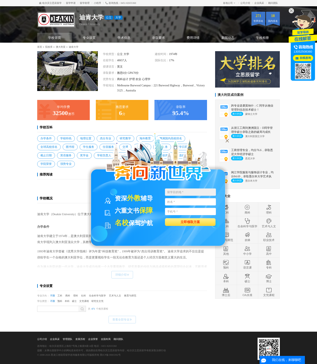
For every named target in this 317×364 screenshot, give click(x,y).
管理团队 (67, 339)
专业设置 (89, 37)
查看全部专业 (122, 319)
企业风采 (259, 3)
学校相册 (262, 37)
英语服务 (66, 155)
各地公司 (229, 3)
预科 (59, 301)
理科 (75, 295)
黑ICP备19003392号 (110, 354)
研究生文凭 (97, 301)
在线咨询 (305, 57)
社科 (83, 295)
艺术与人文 (115, 295)
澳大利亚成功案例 (230, 94)
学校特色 (66, 138)
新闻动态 (227, 37)
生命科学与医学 (97, 295)
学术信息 (123, 37)
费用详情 (193, 37)
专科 (269, 264)
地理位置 (85, 138)
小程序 (97, 3)
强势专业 (66, 163)
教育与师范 (130, 295)
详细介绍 (122, 274)
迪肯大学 (73, 47)
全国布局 (106, 339)
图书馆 (70, 146)
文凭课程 (84, 301)
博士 (269, 278)
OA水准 (247, 292)
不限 (52, 295)
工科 (59, 295)
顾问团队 (273, 3)
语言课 (247, 264)
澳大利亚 (61, 47)
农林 (247, 237)
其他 (226, 250)
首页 (39, 47)
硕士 (74, 301)
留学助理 (85, 3)
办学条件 (46, 138)
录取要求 (158, 37)
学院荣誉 (46, 163)
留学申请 (71, 3)
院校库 (49, 47)
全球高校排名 (48, 146)
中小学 (247, 250)
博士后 (226, 292)
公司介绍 (245, 3)
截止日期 (46, 155)
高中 (269, 250)
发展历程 (80, 339)
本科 (67, 301)
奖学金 (84, 155)
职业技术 (269, 237)
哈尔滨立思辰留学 (50, 3)
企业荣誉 (93, 339)
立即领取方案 (190, 222)
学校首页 (54, 37)
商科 (67, 295)
